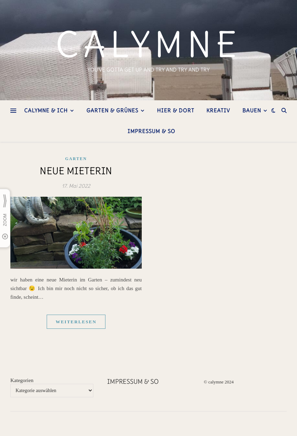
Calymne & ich (46, 110)
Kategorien (22, 380)
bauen (251, 110)
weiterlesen (76, 321)
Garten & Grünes (112, 110)
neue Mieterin (76, 171)
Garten (76, 158)
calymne (148, 44)
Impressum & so (151, 131)
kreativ (218, 110)
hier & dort (175, 110)
